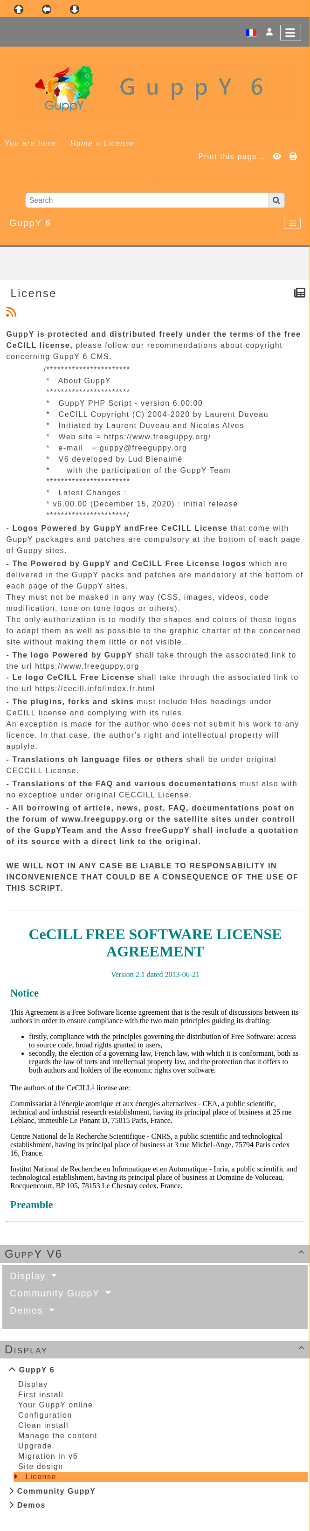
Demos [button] (28, 1310)
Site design (40, 1466)
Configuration (45, 1415)
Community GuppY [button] (56, 1293)
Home (81, 143)
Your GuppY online (55, 1405)
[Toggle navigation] (292, 223)
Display (156, 1349)
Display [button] (29, 1276)
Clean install (43, 1425)
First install (40, 1395)
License (41, 1477)
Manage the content (57, 1436)
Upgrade (35, 1446)
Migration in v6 (48, 1456)
